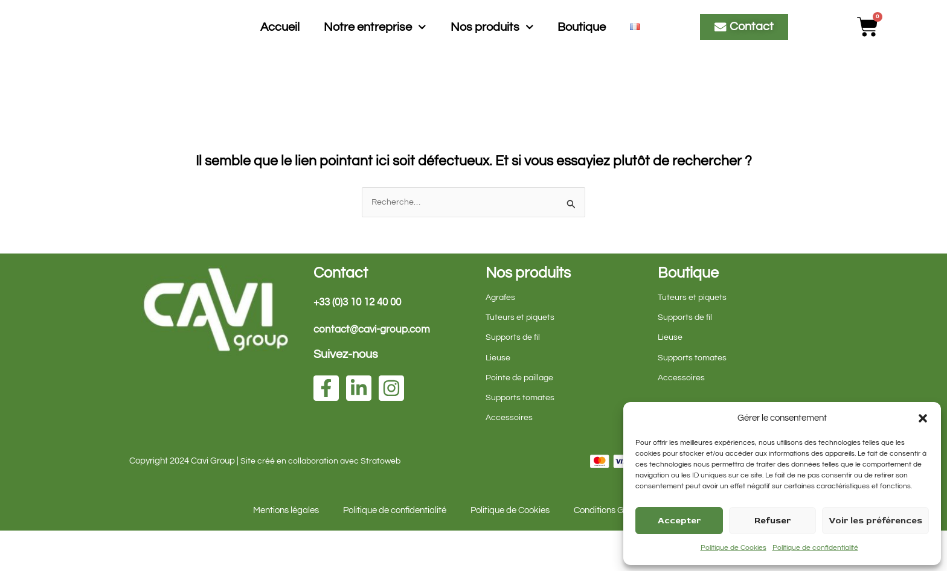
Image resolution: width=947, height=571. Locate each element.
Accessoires (509, 457)
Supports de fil (514, 377)
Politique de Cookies (733, 548)
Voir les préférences (875, 520)
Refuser (772, 520)
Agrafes (502, 337)
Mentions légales (286, 550)
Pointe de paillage (521, 418)
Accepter (679, 520)
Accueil (280, 47)
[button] (923, 418)
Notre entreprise (375, 47)
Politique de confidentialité (815, 548)
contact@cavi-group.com (375, 369)
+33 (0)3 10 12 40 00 (361, 342)
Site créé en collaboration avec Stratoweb (322, 501)
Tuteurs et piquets (521, 357)
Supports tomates (521, 437)
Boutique (581, 47)
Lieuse (498, 398)
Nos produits (492, 47)
